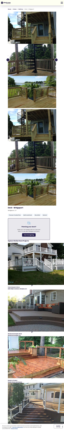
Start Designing (29, 235)
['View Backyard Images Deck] (32, 313)
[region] (32, 427)
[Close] (62, 426)
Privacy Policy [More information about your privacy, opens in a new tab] (14, 428)
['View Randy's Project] (32, 359)
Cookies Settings (58, 426)
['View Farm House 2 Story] (32, 266)
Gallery (20, 9)
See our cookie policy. (17, 427)
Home (9, 9)
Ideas (15, 9)
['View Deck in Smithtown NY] (32, 406)
